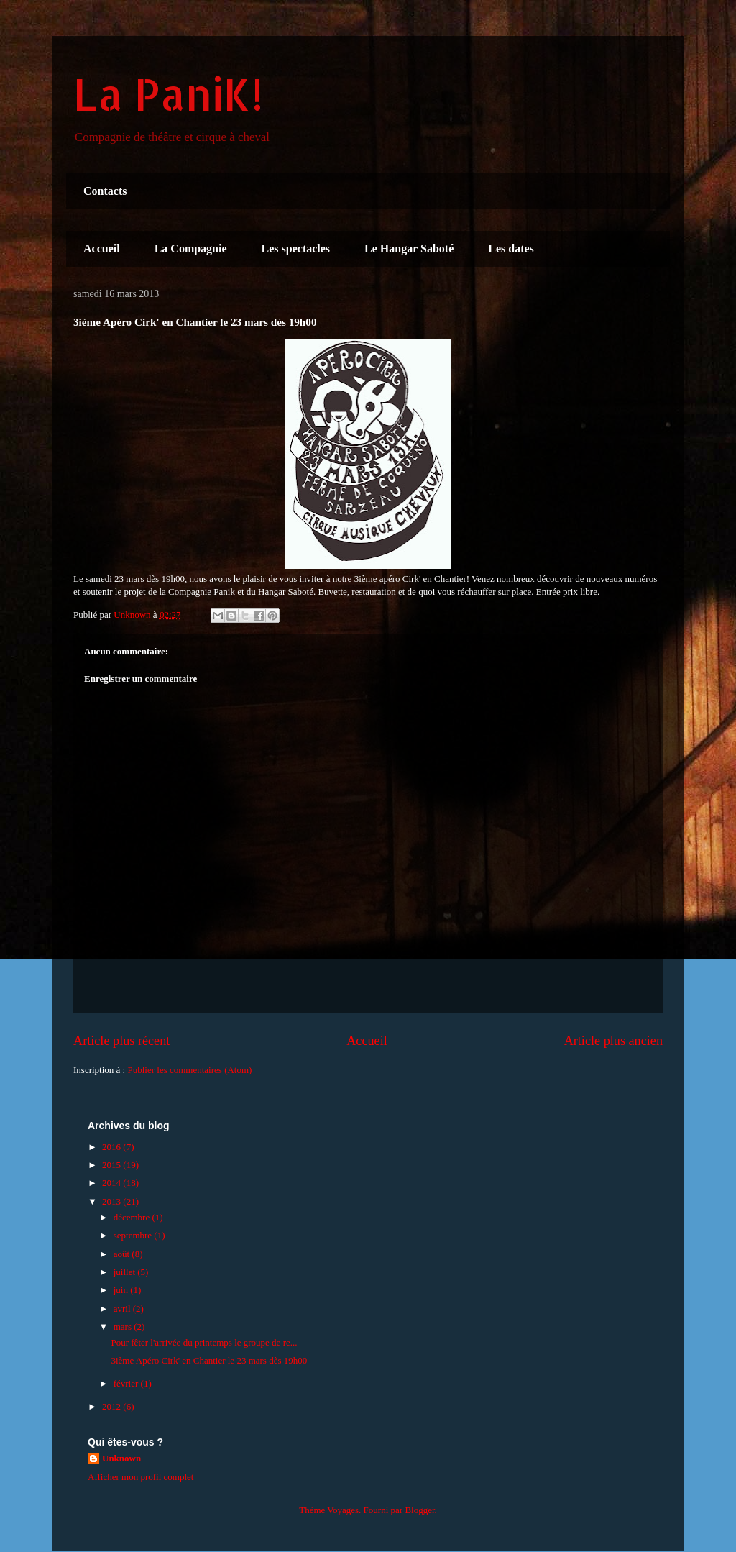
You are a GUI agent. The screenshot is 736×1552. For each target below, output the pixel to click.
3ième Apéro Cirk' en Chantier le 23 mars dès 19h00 (209, 1360)
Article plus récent (121, 1040)
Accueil (101, 248)
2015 (112, 1164)
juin (122, 1289)
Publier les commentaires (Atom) (189, 1069)
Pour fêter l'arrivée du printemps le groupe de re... (204, 1342)
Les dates (511, 248)
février (127, 1383)
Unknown (121, 1458)
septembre (134, 1235)
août (123, 1254)
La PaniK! (168, 94)
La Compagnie (191, 248)
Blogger (419, 1510)
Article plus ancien (613, 1040)
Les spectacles (296, 248)
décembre (133, 1217)
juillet (126, 1271)
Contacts (104, 191)
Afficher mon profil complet (140, 1476)
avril (123, 1308)
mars (124, 1326)
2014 (112, 1182)
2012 (112, 1406)
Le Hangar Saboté (409, 248)
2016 (112, 1146)
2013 (112, 1201)
